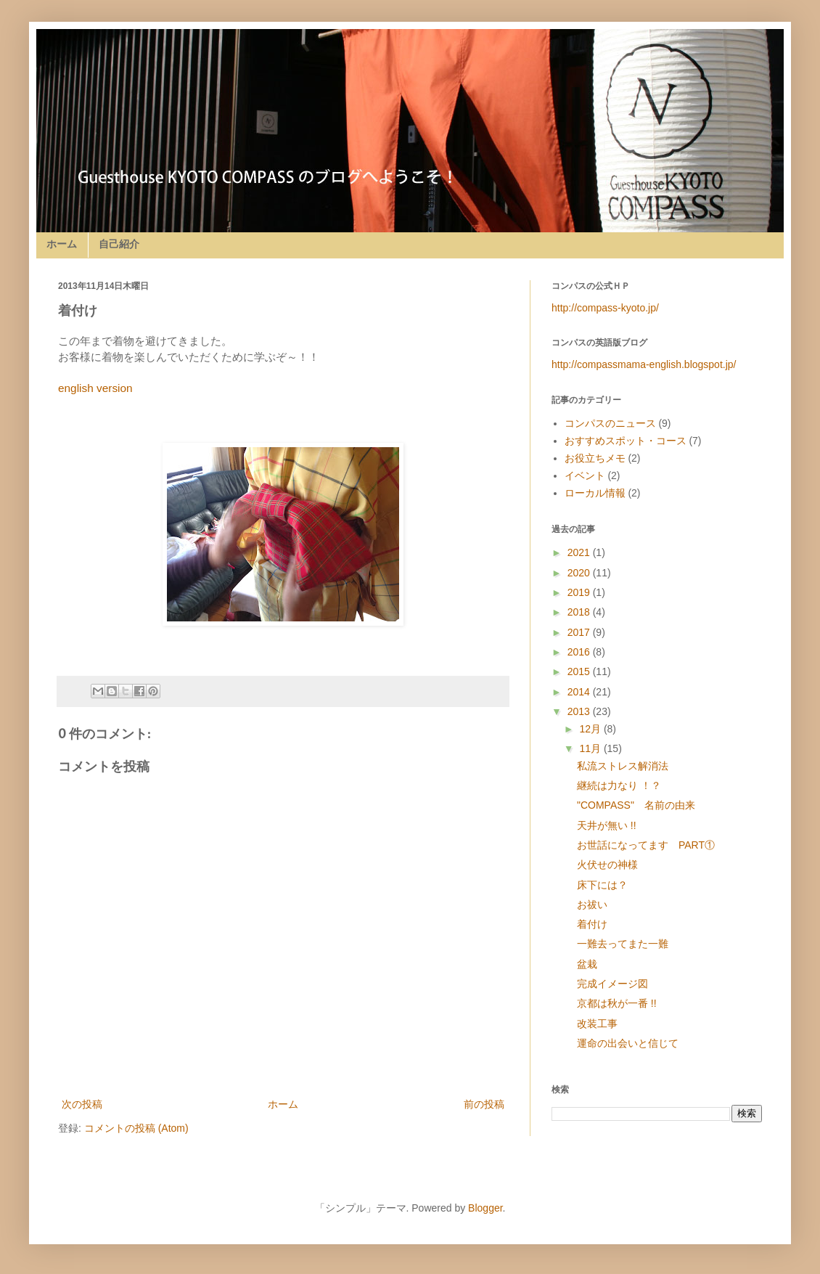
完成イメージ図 (622, 983)
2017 (580, 632)
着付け (612, 924)
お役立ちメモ (595, 458)
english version (95, 388)
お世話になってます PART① (661, 845)
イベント (585, 475)
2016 (580, 652)
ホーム (61, 244)
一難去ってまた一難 (633, 944)
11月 (591, 748)
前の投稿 (484, 1104)
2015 (580, 671)
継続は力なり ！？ (639, 785)
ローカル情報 (595, 493)
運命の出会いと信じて (627, 1043)
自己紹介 (119, 244)
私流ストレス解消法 (643, 766)
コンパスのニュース (610, 423)
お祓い (607, 904)
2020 (580, 573)
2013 (580, 711)
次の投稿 (82, 1104)
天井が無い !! (622, 825)
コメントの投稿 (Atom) (136, 1128)
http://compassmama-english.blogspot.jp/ (644, 364)
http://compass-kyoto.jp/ (605, 308)
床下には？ (622, 885)
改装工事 (607, 1023)
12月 (591, 729)
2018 (580, 612)
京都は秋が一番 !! (637, 1003)
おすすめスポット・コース (625, 440)
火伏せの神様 (627, 864)
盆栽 (607, 964)
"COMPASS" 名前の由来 (653, 805)
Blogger (485, 1208)
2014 (580, 692)
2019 (580, 592)
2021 (580, 552)
